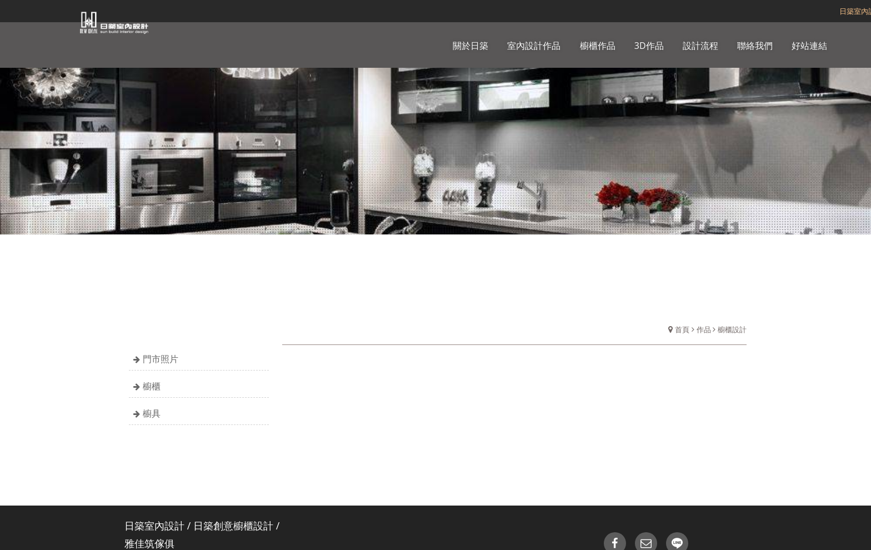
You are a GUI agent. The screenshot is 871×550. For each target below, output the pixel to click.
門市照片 (160, 359)
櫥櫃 (152, 386)
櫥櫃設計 (732, 329)
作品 (704, 329)
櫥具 (152, 413)
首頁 (682, 329)
